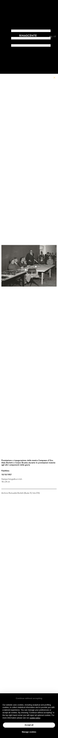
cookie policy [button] (35, 718)
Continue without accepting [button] (29, 698)
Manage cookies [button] (29, 732)
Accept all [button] (29, 725)
